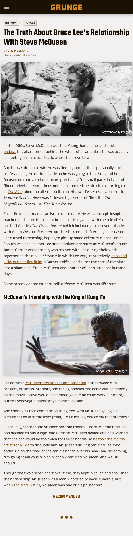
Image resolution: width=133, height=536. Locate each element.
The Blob (15, 191)
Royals (30, 22)
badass (10, 151)
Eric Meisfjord (18, 50)
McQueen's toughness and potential (55, 383)
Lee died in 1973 (27, 485)
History (11, 22)
